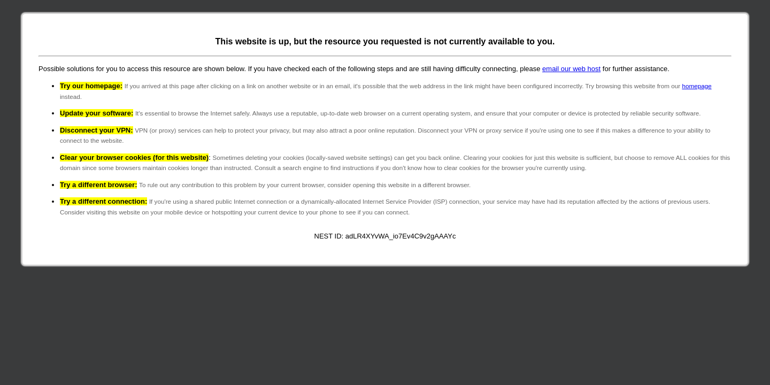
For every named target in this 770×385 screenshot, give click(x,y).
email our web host (571, 69)
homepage (696, 85)
